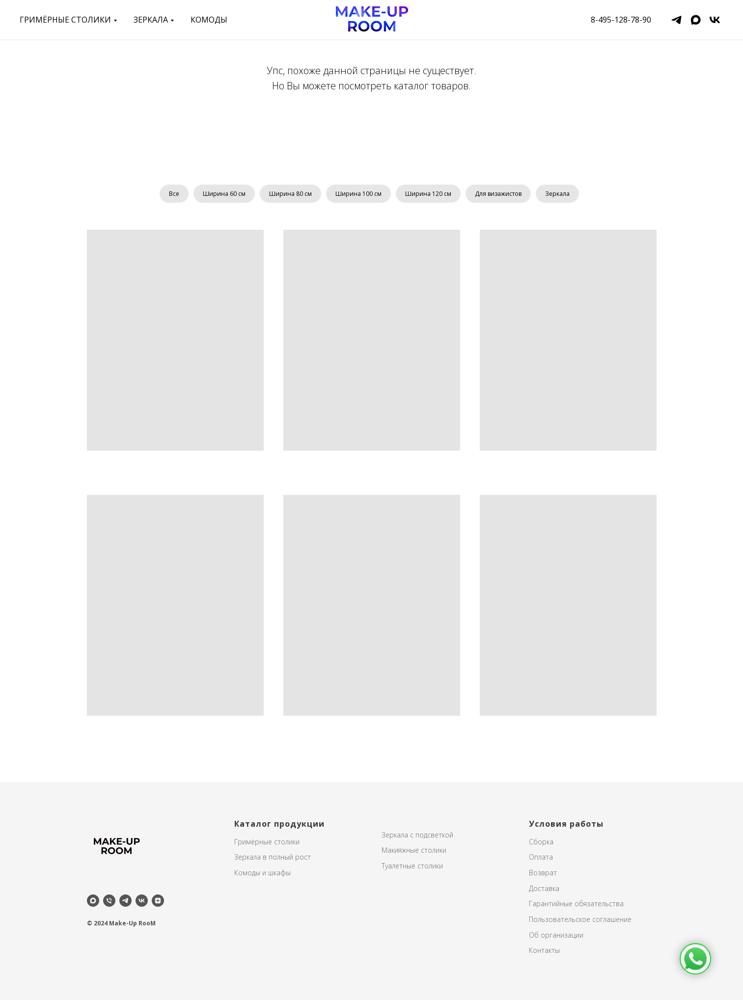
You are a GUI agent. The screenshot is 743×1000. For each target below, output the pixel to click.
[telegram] (676, 20)
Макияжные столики (414, 850)
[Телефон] (109, 900)
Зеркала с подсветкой (417, 834)
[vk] (715, 20)
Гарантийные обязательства (576, 903)
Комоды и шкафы (262, 872)
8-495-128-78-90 (621, 19)
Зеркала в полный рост (272, 857)
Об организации (556, 935)
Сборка (541, 841)
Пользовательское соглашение (580, 919)
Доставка (544, 888)
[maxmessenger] (695, 20)
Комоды (209, 19)
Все (174, 193)
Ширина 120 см (428, 193)
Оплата (541, 857)
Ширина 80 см (290, 193)
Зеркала (557, 193)
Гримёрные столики (65, 19)
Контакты (544, 950)
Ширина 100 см (358, 193)
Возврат (543, 872)
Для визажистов (498, 193)
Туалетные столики (412, 865)
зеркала (151, 19)
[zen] (158, 900)
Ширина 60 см (224, 193)
